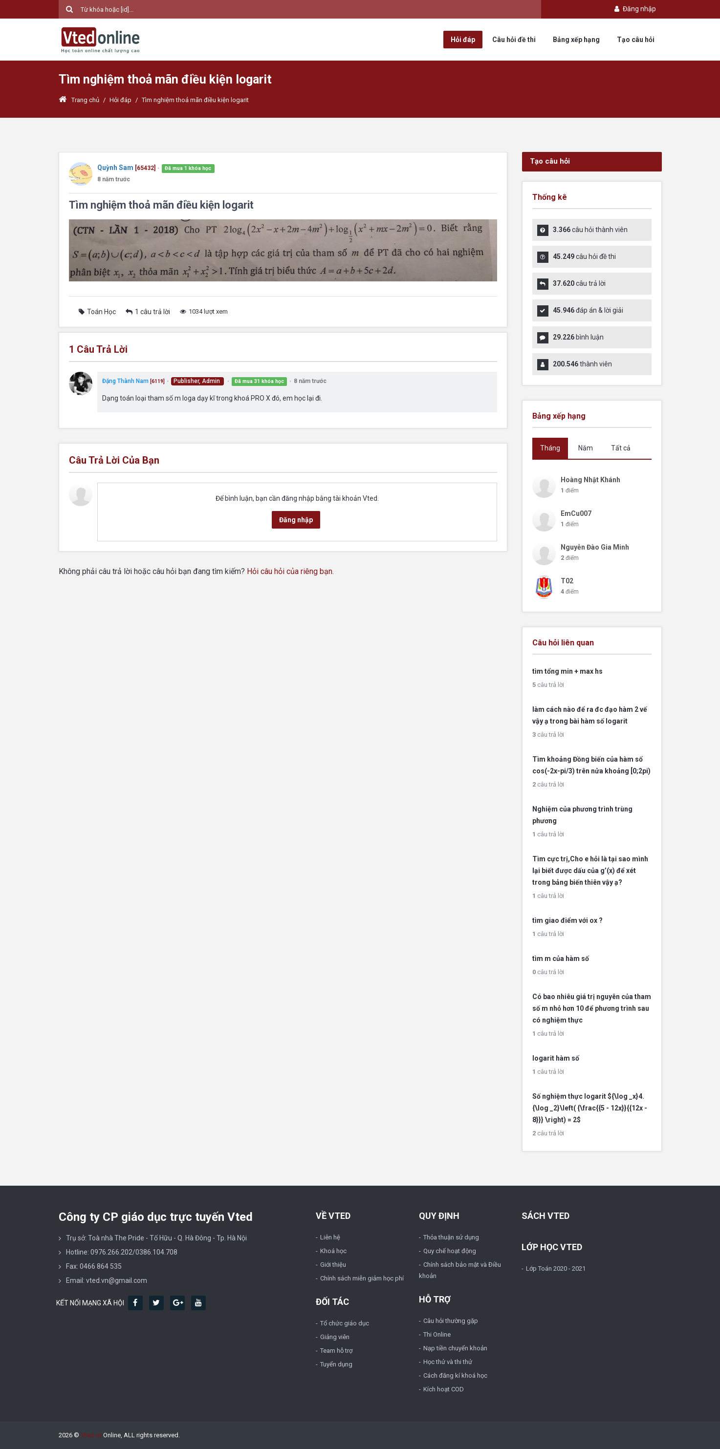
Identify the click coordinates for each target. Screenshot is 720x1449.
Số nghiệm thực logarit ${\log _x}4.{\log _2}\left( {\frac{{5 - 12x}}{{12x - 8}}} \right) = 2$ (589, 1108)
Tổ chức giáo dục (344, 1323)
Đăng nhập (634, 9)
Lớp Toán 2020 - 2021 (556, 1268)
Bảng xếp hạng (576, 39)
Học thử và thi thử (447, 1361)
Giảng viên (334, 1337)
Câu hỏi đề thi (514, 39)
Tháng (550, 448)
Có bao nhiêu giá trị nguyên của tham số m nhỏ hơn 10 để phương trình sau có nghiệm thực (591, 1008)
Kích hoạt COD (443, 1389)
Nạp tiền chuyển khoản (455, 1348)
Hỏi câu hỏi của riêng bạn (289, 571)
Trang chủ (79, 100)
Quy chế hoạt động (449, 1251)
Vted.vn (91, 1435)
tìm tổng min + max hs (567, 671)
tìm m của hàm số (560, 958)
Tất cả (621, 448)
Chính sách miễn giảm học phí (362, 1278)
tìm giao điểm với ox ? (567, 920)
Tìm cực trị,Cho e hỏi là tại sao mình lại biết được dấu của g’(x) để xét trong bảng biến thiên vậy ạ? (590, 870)
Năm (585, 448)
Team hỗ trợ (336, 1350)
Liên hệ (330, 1237)
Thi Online (437, 1334)
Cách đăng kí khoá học (455, 1375)
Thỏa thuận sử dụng (451, 1237)
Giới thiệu (333, 1264)
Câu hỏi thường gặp (450, 1320)
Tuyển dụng (336, 1364)
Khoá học (333, 1251)
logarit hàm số (555, 1058)
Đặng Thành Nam (125, 381)
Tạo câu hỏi (636, 39)
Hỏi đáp (463, 39)
